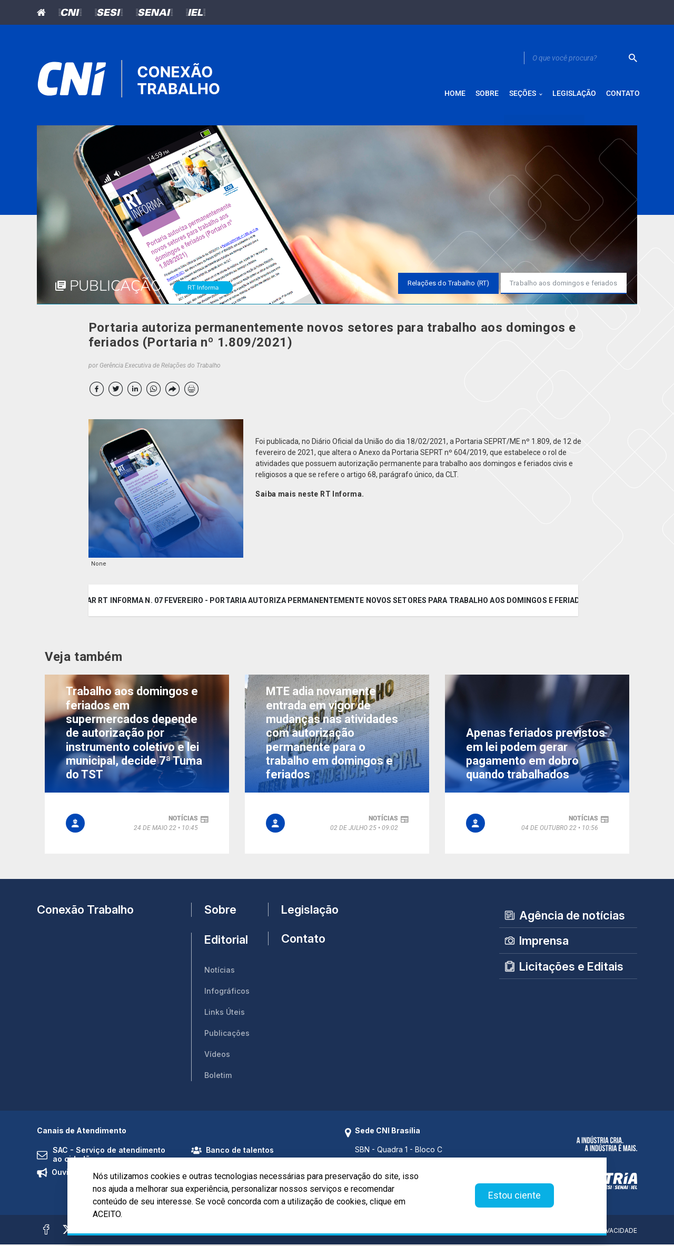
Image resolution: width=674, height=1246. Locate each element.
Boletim (218, 1077)
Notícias (219, 971)
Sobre (220, 911)
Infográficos (227, 992)
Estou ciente (514, 1195)
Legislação (305, 911)
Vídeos (217, 1056)
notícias (183, 820)
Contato (303, 942)
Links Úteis (224, 1014)
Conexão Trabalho (85, 911)
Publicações (227, 1035)
